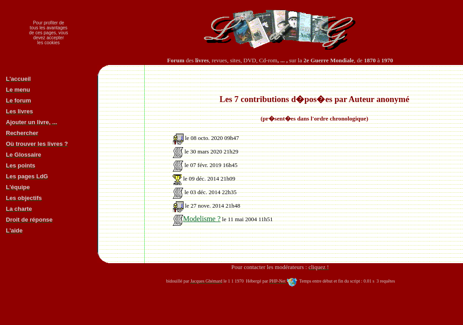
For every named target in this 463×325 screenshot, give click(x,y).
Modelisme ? (197, 219)
